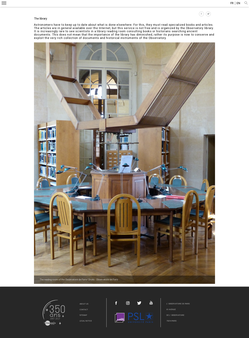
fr (232, 3)
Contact (84, 310)
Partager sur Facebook (201, 13)
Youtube (151, 302)
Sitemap (83, 315)
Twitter (139, 303)
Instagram (128, 303)
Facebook (116, 303)
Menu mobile (4, 4)
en (238, 3)
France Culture (119, 317)
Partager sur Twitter (208, 13)
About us (84, 304)
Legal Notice (86, 321)
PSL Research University (140, 317)
